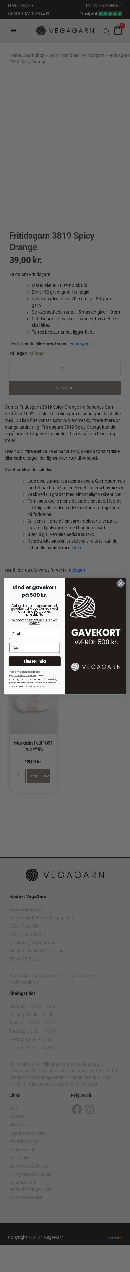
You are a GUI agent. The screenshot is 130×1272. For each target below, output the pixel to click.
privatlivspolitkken (25, 675)
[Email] (34, 634)
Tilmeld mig (34, 661)
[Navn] (34, 648)
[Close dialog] (120, 583)
